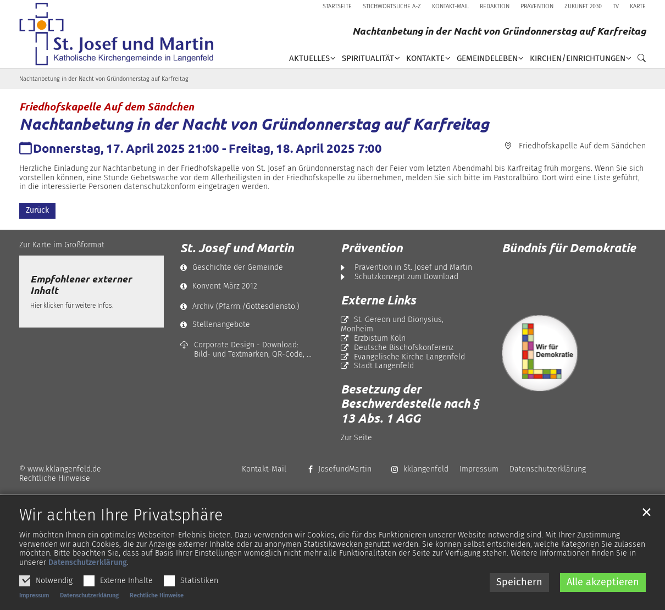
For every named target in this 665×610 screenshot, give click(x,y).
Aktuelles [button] (309, 58)
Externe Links (378, 300)
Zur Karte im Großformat (61, 244)
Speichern (519, 600)
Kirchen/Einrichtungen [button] (577, 58)
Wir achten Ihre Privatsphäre (121, 533)
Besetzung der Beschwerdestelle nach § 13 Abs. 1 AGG (410, 403)
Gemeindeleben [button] (487, 58)
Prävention (371, 248)
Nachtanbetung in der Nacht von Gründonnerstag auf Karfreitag (104, 78)
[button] (638, 60)
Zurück (37, 210)
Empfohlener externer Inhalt (81, 284)
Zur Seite (356, 437)
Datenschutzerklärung (87, 580)
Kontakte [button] (425, 58)
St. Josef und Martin (236, 248)
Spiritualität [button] (368, 58)
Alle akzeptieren (603, 600)
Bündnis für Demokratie (569, 247)
